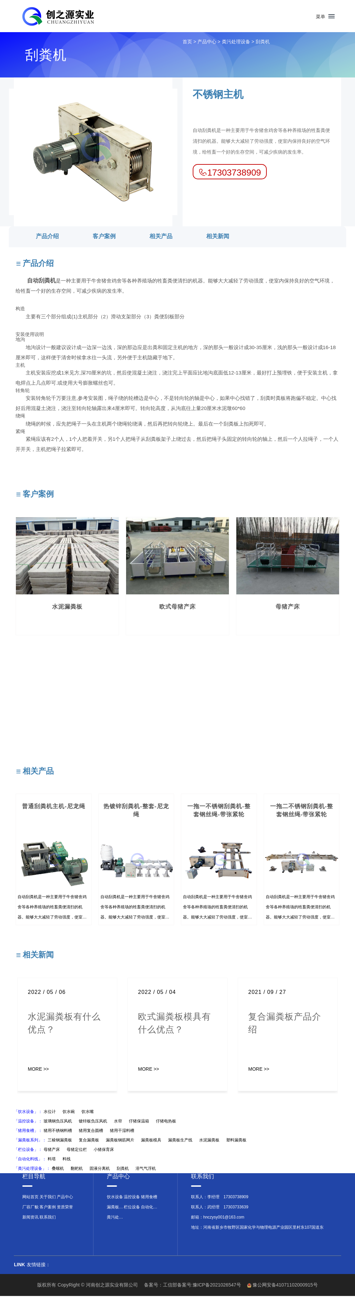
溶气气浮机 (146, 1169)
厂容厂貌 (30, 1208)
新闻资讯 (30, 1218)
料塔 (52, 1160)
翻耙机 (77, 1169)
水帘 (118, 1122)
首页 (187, 42)
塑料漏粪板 (236, 1141)
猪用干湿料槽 (122, 1131)
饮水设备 (115, 1198)
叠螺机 (58, 1169)
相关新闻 (217, 237)
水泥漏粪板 (209, 1141)
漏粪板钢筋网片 (120, 1141)
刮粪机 (263, 42)
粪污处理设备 (236, 42)
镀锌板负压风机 (93, 1122)
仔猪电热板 (166, 1122)
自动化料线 (149, 1208)
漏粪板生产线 (180, 1141)
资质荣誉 (65, 1208)
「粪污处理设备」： (32, 1169)
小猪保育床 (104, 1150)
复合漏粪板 (89, 1141)
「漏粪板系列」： (30, 1141)
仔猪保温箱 (139, 1122)
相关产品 (160, 237)
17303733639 (235, 1208)
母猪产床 (52, 1150)
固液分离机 (100, 1169)
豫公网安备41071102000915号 (285, 1286)
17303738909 (235, 1198)
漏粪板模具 (151, 1141)
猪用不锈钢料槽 (58, 1131)
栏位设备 (132, 1208)
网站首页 (30, 1198)
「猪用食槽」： (28, 1131)
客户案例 (104, 237)
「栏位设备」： (28, 1150)
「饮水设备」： (28, 1112)
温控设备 (132, 1198)
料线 (67, 1160)
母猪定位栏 (77, 1150)
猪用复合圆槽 (91, 1131)
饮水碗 (69, 1112)
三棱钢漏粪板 (60, 1141)
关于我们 (48, 1198)
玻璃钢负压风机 (58, 1122)
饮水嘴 (87, 1112)
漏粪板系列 (115, 1208)
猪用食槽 (149, 1198)
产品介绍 (47, 237)
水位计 (50, 1112)
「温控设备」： (28, 1122)
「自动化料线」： (30, 1160)
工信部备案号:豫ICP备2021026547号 (202, 1286)
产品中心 (206, 42)
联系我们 (48, 1218)
